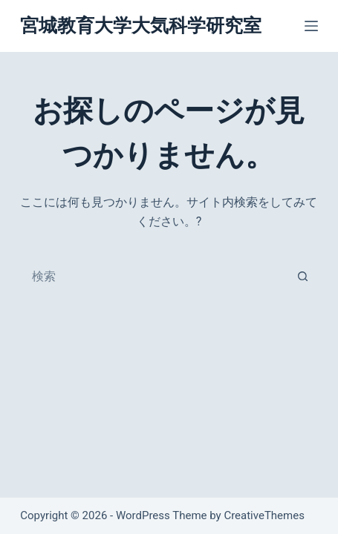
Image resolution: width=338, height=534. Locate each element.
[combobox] (154, 276)
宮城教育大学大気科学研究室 (140, 25)
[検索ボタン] (302, 277)
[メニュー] (311, 26)
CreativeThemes (264, 515)
